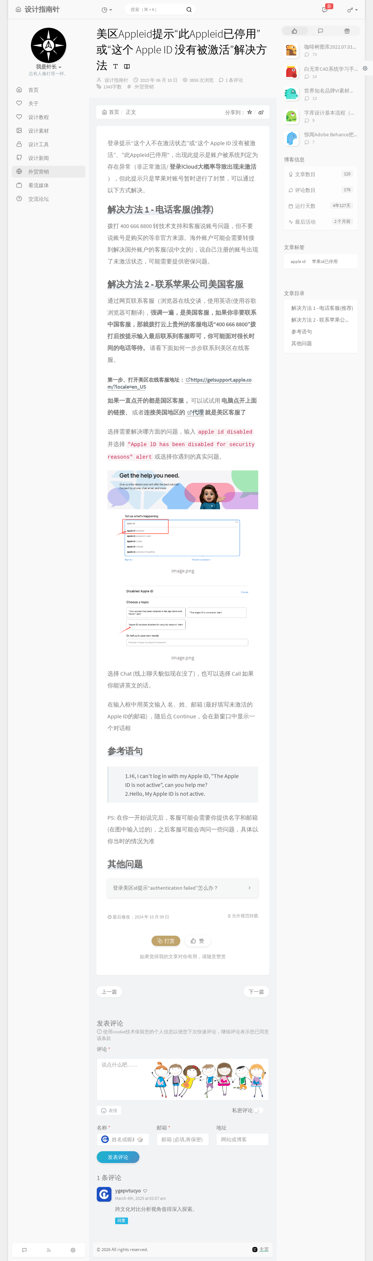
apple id (298, 261)
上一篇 (109, 991)
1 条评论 (234, 80)
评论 (103, 1049)
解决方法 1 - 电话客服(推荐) (322, 308)
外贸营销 (144, 87)
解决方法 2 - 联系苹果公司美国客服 (322, 319)
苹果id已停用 (325, 261)
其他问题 (301, 343)
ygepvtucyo (128, 1190)
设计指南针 (116, 80)
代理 (195, 412)
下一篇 (256, 991)
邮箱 (163, 1127)
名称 (103, 1127)
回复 (121, 1220)
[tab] (294, 31)
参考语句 (301, 331)
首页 (110, 112)
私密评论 (242, 1110)
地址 (221, 1127)
